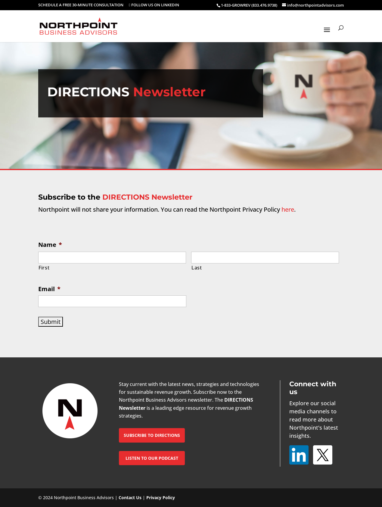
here (287, 209)
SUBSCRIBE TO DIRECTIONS (152, 435)
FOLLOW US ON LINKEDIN (154, 5)
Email (49, 289)
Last (196, 267)
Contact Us (130, 497)
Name (50, 245)
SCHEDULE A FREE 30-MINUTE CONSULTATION (80, 5)
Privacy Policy (160, 497)
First (44, 267)
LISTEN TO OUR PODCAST (152, 458)
